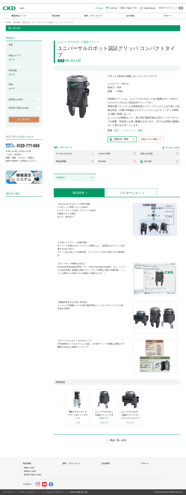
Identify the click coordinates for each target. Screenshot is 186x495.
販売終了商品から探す (33, 475)
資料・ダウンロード (71, 463)
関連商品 (61, 177)
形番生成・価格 (121, 139)
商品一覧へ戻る (118, 440)
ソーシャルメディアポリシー (53, 492)
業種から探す (29, 468)
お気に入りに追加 (149, 139)
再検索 (26, 119)
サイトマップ (8, 492)
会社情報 (106, 463)
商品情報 (27, 463)
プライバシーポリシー (27, 492)
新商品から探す (30, 471)
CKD (9, 8)
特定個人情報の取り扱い (79, 492)
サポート (145, 463)
